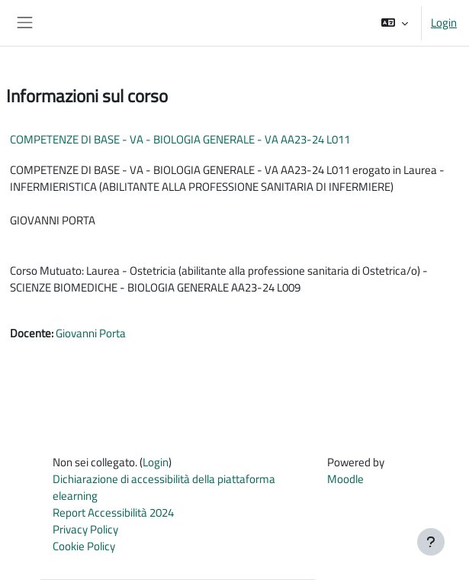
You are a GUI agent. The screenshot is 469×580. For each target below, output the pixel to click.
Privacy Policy (85, 529)
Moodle (345, 479)
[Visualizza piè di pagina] (431, 542)
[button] (394, 23)
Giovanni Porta (91, 333)
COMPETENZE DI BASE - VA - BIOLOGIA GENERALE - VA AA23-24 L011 (180, 139)
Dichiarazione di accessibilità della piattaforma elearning (164, 487)
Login (444, 22)
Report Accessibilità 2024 (113, 512)
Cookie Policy (84, 546)
